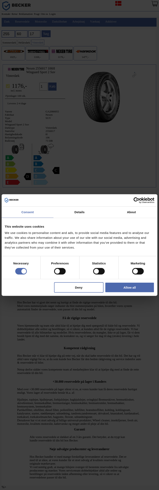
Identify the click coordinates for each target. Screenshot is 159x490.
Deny (79, 287)
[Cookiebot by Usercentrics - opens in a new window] (136, 200)
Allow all (129, 287)
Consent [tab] (27, 212)
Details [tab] (79, 212)
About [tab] (131, 212)
